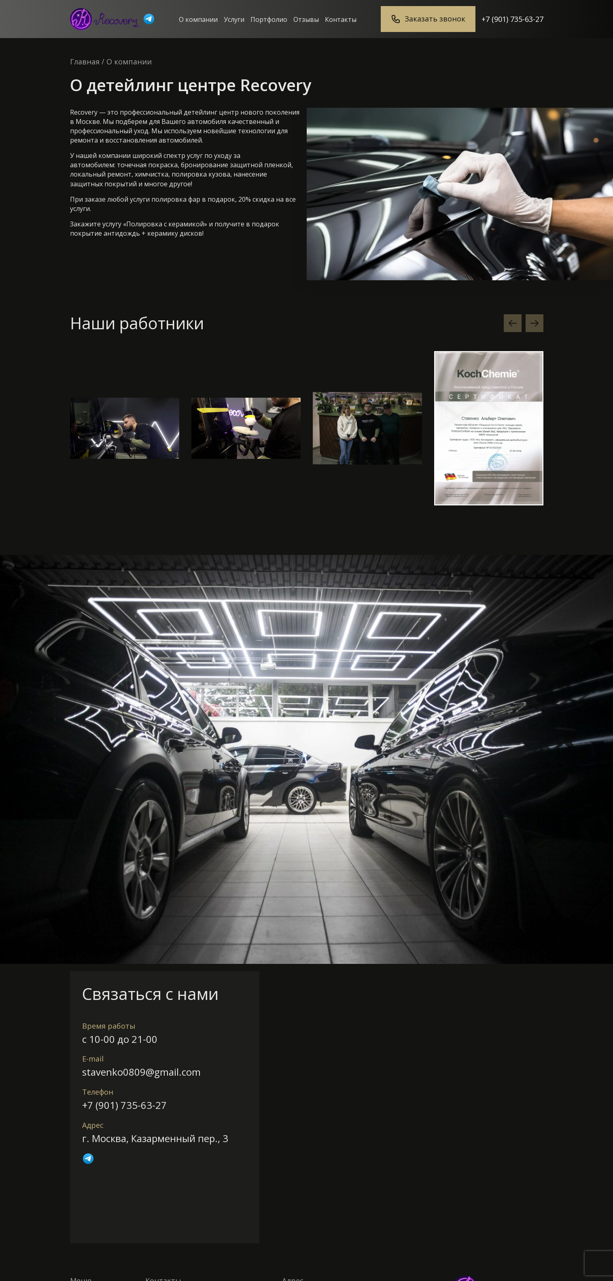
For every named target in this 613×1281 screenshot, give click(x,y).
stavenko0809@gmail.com (141, 1072)
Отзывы (306, 19)
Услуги (234, 19)
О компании (198, 19)
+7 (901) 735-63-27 (512, 19)
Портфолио (268, 19)
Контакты (340, 19)
